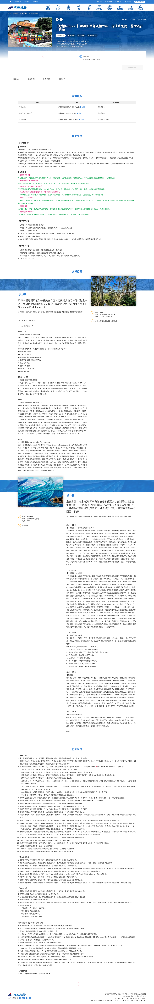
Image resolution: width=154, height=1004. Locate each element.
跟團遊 (48, 7)
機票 (79, 7)
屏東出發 (60, 35)
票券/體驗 (99, 7)
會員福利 (128, 2)
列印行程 (123, 19)
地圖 (82, 107)
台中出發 (130, 7)
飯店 (89, 7)
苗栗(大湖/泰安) (34, 13)
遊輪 (68, 7)
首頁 (9, 13)
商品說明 (31, 79)
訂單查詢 (99, 2)
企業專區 (27, 2)
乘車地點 (15, 79)
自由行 (58, 7)
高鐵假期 (109, 7)
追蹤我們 (118, 2)
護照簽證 (120, 7)
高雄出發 (140, 7)
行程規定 (61, 79)
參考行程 (46, 79)
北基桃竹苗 (23, 13)
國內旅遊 (16, 13)
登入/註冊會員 (139, 2)
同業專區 (18, 2)
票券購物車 (108, 2)
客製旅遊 (35, 2)
